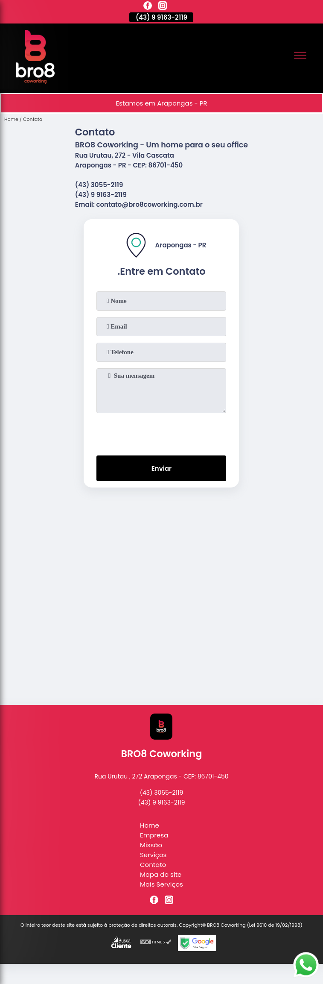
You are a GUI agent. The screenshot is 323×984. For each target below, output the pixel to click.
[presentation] (161, 432)
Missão (151, 844)
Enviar (161, 468)
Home (149, 825)
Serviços (153, 854)
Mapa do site (160, 874)
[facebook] (147, 6)
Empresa (154, 835)
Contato (153, 864)
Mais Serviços (161, 884)
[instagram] (162, 6)
